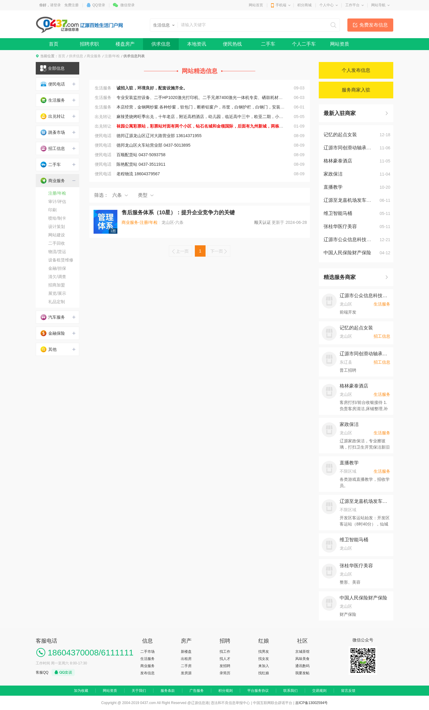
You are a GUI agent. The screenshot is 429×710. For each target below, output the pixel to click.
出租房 (186, 659)
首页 (53, 43)
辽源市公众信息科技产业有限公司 (359, 239)
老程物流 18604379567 (138, 173)
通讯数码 (302, 666)
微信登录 (127, 5)
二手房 (186, 666)
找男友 (263, 651)
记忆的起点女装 (340, 134)
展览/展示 (57, 293)
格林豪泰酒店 (338, 160)
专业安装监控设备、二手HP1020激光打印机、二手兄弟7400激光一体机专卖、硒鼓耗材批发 (201, 97)
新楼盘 (186, 651)
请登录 (55, 5)
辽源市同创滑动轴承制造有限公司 (359, 147)
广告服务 (196, 691)
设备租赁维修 (60, 260)
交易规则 (319, 691)
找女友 (263, 659)
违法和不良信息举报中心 (230, 703)
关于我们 (139, 691)
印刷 (52, 209)
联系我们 (290, 691)
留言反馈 (348, 691)
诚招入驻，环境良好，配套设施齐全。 (151, 88)
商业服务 (94, 56)
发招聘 (225, 666)
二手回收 (56, 243)
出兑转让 (104, 116)
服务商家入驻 (356, 89)
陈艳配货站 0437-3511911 (140, 164)
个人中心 (326, 5)
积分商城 (304, 5)
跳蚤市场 (53, 132)
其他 (49, 349)
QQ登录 (98, 5)
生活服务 (104, 88)
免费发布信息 (373, 24)
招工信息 (53, 148)
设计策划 (56, 226)
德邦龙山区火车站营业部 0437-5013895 (153, 145)
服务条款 (168, 691)
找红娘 (263, 673)
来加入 (263, 666)
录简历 (225, 673)
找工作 (225, 651)
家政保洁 (333, 173)
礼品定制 (56, 301)
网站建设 (56, 234)
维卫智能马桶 (338, 213)
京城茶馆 (302, 651)
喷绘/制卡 (57, 218)
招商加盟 (56, 285)
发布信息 (147, 673)
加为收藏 (81, 691)
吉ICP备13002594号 (311, 703)
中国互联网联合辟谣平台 (272, 703)
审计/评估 (57, 201)
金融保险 (53, 333)
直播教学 (333, 187)
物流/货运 (57, 251)
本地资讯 (196, 43)
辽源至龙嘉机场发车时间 (350, 200)
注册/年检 (112, 56)
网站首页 (256, 5)
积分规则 (225, 691)
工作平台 (352, 5)
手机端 (281, 5)
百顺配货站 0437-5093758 (140, 154)
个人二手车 (304, 43)
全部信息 (52, 68)
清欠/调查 (57, 276)
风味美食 (302, 659)
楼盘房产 (125, 43)
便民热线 (232, 43)
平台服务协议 (258, 691)
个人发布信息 (356, 70)
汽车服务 (53, 317)
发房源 (186, 673)
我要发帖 (302, 673)
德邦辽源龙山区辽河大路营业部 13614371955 (159, 135)
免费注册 (71, 5)
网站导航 (378, 5)
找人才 (225, 659)
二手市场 (147, 651)
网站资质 (339, 43)
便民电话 (104, 135)
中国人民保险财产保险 (347, 252)
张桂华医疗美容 (340, 226)
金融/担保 (57, 268)
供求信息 (160, 43)
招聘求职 (89, 43)
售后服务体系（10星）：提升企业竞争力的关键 (178, 213)
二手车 (268, 43)
